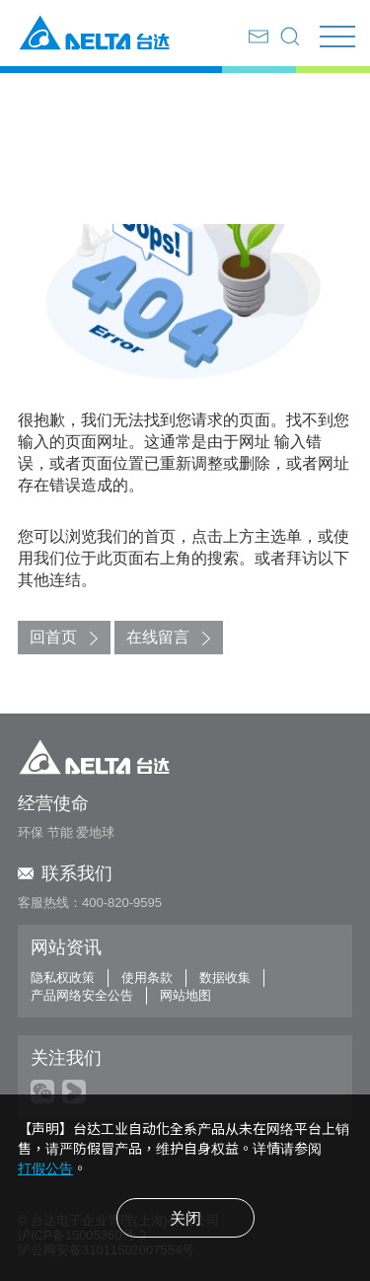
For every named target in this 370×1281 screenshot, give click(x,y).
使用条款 (147, 977)
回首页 (53, 637)
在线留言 (157, 637)
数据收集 (225, 977)
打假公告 (45, 1168)
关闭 (185, 1218)
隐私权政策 (63, 977)
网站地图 (185, 995)
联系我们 (65, 873)
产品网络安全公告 (82, 995)
